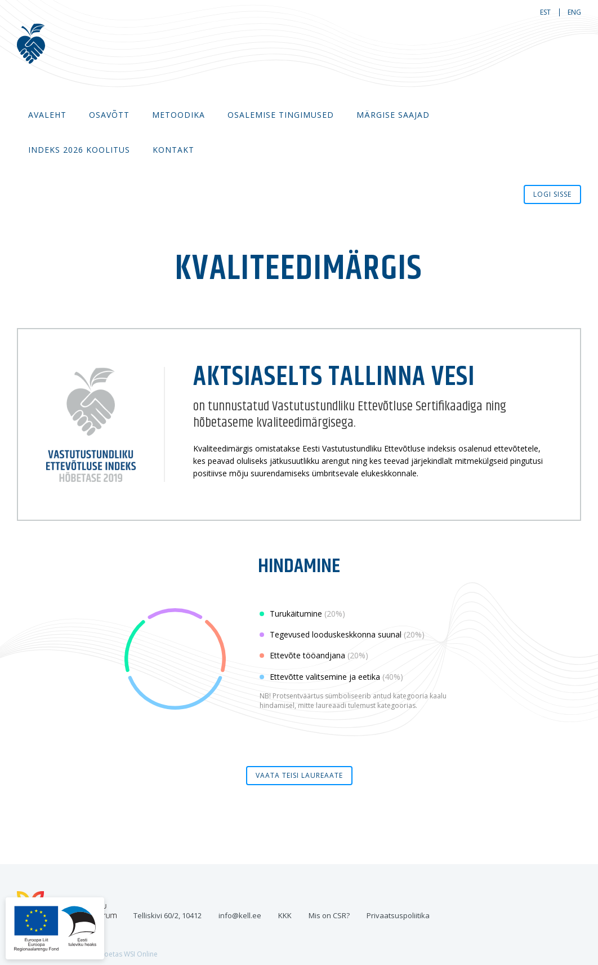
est (545, 12)
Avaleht (47, 114)
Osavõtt (109, 114)
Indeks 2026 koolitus (79, 149)
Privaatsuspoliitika (398, 915)
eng (574, 12)
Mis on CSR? (329, 915)
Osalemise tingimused (280, 114)
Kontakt (173, 149)
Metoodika (178, 114)
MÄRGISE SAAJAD (393, 114)
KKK (285, 915)
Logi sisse (552, 194)
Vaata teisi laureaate (299, 775)
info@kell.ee (239, 915)
